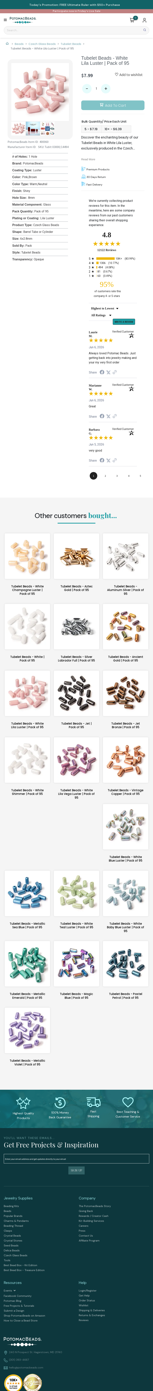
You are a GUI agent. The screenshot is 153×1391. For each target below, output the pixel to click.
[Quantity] (96, 88)
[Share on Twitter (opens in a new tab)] (108, 373)
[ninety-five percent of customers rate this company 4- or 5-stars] (107, 289)
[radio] (113, 258)
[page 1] (93, 476)
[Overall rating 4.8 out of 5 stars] (106, 243)
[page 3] (117, 476)
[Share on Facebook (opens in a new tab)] (102, 373)
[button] (5, 20)
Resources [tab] (13, 1283)
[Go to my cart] (135, 17)
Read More (88, 159)
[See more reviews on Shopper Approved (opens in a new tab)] (115, 373)
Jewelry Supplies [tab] (18, 1199)
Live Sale (94, 11)
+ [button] (106, 88)
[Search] (76, 30)
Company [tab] (87, 1199)
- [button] (87, 88)
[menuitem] (39, 1206)
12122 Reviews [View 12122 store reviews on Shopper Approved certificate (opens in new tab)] (111, 250)
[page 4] (128, 476)
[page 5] (140, 476)
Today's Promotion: (44, 5)
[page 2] (105, 476)
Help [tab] (83, 1283)
